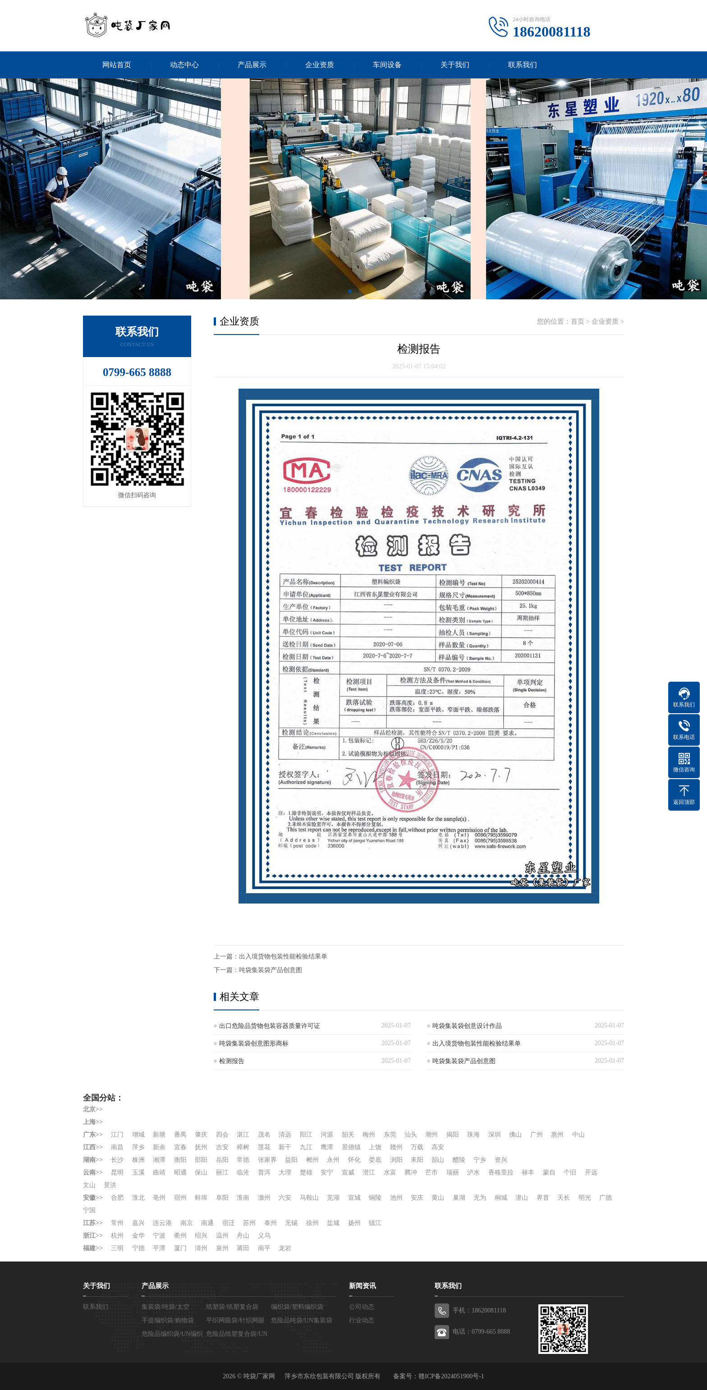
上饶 (375, 1147)
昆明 (117, 1172)
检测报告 (231, 1061)
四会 (222, 1134)
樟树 (243, 1147)
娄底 (375, 1159)
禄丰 (528, 1172)
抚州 (201, 1147)
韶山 (438, 1159)
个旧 (570, 1172)
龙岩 (285, 1248)
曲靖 (159, 1172)
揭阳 (452, 1134)
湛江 (243, 1134)
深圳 (494, 1134)
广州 (536, 1134)
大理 (285, 1172)
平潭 (159, 1248)
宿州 (180, 1197)
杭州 (117, 1235)
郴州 (312, 1159)
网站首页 (116, 65)
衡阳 (180, 1159)
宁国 (89, 1210)
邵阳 (201, 1159)
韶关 (348, 1134)
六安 (285, 1197)
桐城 (501, 1197)
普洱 (264, 1172)
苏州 (249, 1223)
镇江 (375, 1223)
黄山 (438, 1197)
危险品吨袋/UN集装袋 (301, 1320)
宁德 (138, 1248)
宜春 (180, 1147)
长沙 (117, 1159)
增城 (138, 1134)
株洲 (138, 1159)
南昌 (117, 1147)
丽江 (222, 1172)
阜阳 (222, 1197)
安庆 (417, 1197)
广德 (606, 1197)
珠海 (474, 1134)
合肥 (117, 1197)
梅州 (369, 1134)
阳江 (306, 1134)
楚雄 (306, 1172)
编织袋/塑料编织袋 (297, 1306)
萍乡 (138, 1147)
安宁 (327, 1172)
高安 (438, 1147)
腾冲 (410, 1172)
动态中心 (184, 65)
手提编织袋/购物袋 (168, 1320)
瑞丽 (452, 1172)
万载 (417, 1147)
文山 (89, 1185)
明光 (584, 1197)
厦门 (180, 1248)
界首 (543, 1197)
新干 (285, 1147)
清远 (285, 1134)
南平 (264, 1248)
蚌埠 (201, 1197)
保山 (201, 1172)
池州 (396, 1197)
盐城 (333, 1223)
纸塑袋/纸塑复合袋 (232, 1306)
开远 (591, 1172)
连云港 (162, 1223)
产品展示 (252, 65)
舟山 (243, 1235)
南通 (207, 1223)
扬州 (354, 1223)
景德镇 (351, 1147)
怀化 (354, 1159)
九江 (306, 1147)
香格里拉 (501, 1172)
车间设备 (387, 65)
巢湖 (459, 1197)
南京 (186, 1223)
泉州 (222, 1248)
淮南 (243, 1197)
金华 (138, 1235)
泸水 (474, 1172)
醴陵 (459, 1159)
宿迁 (228, 1223)
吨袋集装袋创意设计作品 (467, 1026)
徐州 (312, 1223)
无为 (480, 1197)
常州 (117, 1223)
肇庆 (201, 1134)
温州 (222, 1235)
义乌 (264, 1235)
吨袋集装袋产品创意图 (270, 970)
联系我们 (522, 65)
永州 (333, 1159)
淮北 (138, 1197)
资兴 (501, 1159)
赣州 (396, 1147)
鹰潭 (327, 1147)
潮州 (432, 1134)
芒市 (432, 1172)
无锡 (291, 1223)
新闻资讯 (362, 1285)
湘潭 (159, 1159)
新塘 (159, 1134)
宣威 (348, 1172)
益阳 (291, 1159)
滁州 (264, 1197)
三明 (117, 1248)
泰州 (270, 1223)
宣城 (354, 1197)
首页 (577, 321)
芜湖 (333, 1197)
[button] (350, 291)
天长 (564, 1197)
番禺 (180, 1134)
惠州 (557, 1134)
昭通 (180, 1172)
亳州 (159, 1197)
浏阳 (396, 1159)
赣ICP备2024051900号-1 (451, 1376)
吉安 (222, 1147)
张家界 (267, 1159)
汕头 (410, 1134)
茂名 (264, 1134)
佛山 (516, 1134)
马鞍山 (309, 1197)
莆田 (243, 1248)
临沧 (243, 1172)
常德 (243, 1159)
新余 (159, 1147)
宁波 (159, 1235)
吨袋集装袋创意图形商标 (254, 1043)
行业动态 (361, 1320)
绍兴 (201, 1235)
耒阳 (417, 1159)
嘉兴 (138, 1223)
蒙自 (549, 1172)
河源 (327, 1134)
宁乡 (480, 1159)
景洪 (110, 1185)
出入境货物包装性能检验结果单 (283, 956)
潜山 (522, 1197)
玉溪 (138, 1172)
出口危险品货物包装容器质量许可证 (269, 1026)
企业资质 (319, 65)
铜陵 (375, 1197)
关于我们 (455, 65)
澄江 (369, 1172)
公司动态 (361, 1306)
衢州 (180, 1235)
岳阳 (222, 1159)
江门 (117, 1134)
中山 (578, 1134)
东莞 (390, 1134)
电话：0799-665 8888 (481, 1331)
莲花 (264, 1147)
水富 (390, 1172)
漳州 (201, 1248)
